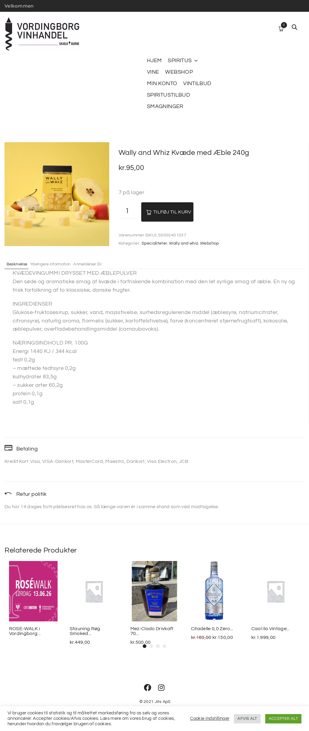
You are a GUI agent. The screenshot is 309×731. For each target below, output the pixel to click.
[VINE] (153, 72)
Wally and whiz (183, 243)
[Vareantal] (129, 212)
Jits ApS (163, 702)
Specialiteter (154, 243)
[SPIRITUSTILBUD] (168, 95)
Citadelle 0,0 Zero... (212, 628)
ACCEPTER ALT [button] (283, 719)
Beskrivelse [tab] (20, 263)
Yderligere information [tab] (62, 263)
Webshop (209, 243)
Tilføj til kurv (172, 212)
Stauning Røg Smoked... (85, 631)
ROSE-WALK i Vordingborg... (24, 631)
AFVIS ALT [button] (247, 719)
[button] (144, 646)
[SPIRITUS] (183, 60)
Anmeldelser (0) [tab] (107, 263)
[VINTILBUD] (197, 83)
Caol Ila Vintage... (270, 628)
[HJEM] (154, 60)
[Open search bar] (294, 27)
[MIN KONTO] (162, 83)
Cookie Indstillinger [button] (209, 718)
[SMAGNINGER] (165, 106)
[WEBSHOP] (179, 72)
